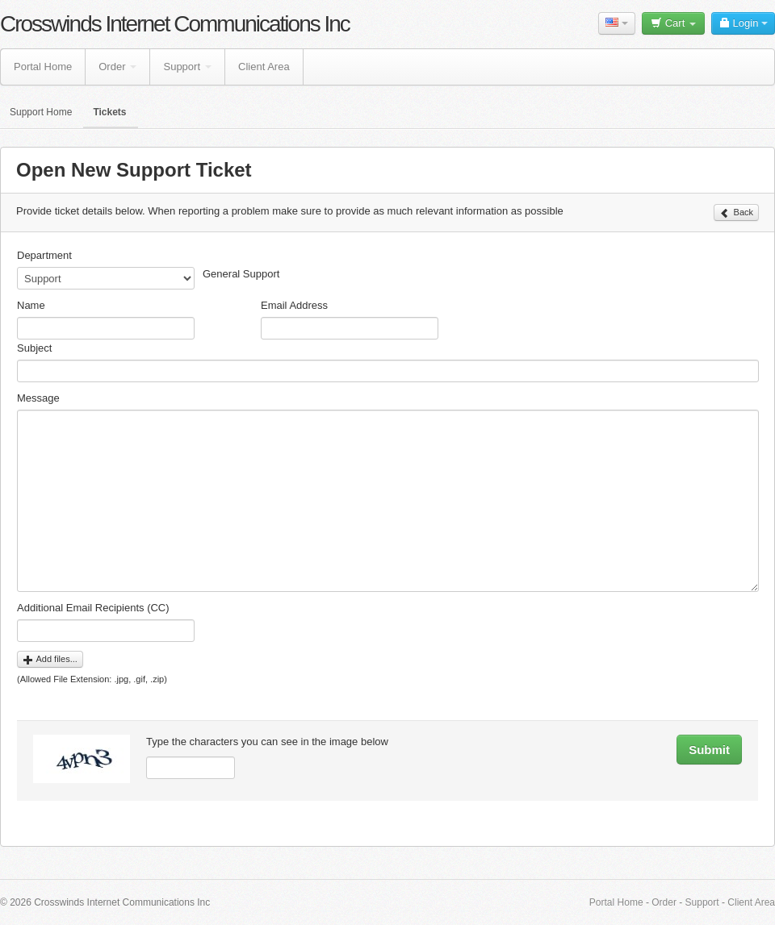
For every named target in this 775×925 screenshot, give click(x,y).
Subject (34, 348)
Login (743, 23)
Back (736, 213)
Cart (673, 23)
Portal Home (43, 66)
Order (117, 66)
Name (31, 305)
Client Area (264, 66)
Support (187, 66)
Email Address (294, 305)
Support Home (41, 112)
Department (44, 255)
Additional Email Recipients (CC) (93, 608)
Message (38, 398)
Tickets (109, 112)
